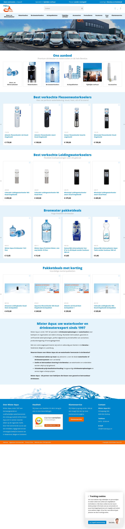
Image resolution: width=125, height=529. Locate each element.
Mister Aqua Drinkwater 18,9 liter (17, 237)
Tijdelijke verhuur (92, 74)
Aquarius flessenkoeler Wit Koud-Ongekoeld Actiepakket (47, 294)
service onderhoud (52, 74)
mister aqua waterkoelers (32, 74)
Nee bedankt (113, 522)
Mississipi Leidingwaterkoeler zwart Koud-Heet (106, 181)
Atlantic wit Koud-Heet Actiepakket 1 (77, 294)
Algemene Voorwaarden (16, 442)
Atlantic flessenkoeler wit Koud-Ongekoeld (17, 124)
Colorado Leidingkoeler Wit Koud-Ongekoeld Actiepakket (106, 294)
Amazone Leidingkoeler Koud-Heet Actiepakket (17, 294)
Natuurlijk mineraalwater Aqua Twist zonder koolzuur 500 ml (106, 237)
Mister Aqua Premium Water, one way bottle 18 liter (47, 237)
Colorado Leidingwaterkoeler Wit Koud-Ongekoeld (17, 181)
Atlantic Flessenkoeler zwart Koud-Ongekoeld (47, 124)
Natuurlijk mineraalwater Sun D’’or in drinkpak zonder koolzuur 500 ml (77, 237)
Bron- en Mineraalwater (12, 74)
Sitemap (5, 442)
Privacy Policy (29, 442)
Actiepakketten (72, 74)
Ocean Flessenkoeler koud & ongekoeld (77, 124)
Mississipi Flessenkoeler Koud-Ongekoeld (106, 124)
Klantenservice (76, 419)
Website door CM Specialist (43, 442)
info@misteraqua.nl (105, 429)
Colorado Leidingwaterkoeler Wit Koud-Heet (47, 181)
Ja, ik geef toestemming (97, 522)
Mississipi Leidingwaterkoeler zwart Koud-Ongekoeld (77, 181)
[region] (117, 521)
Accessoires (112, 74)
